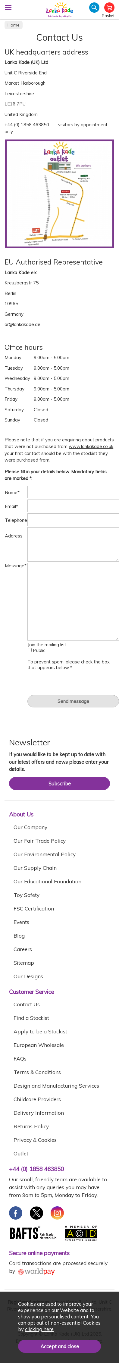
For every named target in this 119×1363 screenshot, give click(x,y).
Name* (12, 492)
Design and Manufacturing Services (56, 1086)
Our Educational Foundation (47, 881)
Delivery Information (39, 1113)
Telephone (16, 520)
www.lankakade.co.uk (91, 446)
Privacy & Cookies (35, 1140)
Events (21, 922)
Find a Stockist (31, 1018)
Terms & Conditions (37, 1072)
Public (36, 650)
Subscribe (60, 783)
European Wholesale (39, 1045)
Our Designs (28, 976)
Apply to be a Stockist (40, 1031)
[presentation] (73, 682)
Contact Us (27, 1004)
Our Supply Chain (35, 868)
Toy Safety (26, 895)
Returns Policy (31, 1126)
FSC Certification (34, 908)
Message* (16, 566)
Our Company (30, 827)
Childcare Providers (37, 1099)
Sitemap (24, 963)
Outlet (21, 1153)
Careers (23, 949)
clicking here (39, 1329)
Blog (19, 935)
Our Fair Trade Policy (40, 841)
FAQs (20, 1058)
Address (14, 536)
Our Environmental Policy (45, 854)
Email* (11, 506)
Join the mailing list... (48, 644)
